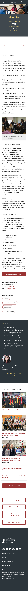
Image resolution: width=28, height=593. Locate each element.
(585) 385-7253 (11, 289)
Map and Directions (8, 553)
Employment (6, 565)
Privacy (3, 578)
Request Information (14, 514)
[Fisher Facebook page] (3, 549)
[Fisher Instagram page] (7, 549)
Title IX (13, 578)
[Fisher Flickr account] (20, 549)
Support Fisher (14, 522)
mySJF (4, 569)
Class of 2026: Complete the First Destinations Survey (12, 469)
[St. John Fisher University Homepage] (9, 538)
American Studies (9, 311)
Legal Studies (7, 307)
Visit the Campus (14, 507)
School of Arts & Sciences (14, 274)
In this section (14, 46)
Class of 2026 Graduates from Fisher (13, 410)
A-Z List (4, 557)
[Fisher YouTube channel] (10, 549)
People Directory (7, 561)
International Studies (10, 303)
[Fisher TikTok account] (17, 549)
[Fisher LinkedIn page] (13, 549)
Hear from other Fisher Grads (14, 374)
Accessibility (8, 578)
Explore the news (14, 485)
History (6, 299)
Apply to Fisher (14, 500)
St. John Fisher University (8, 2)
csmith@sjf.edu (11, 287)
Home (3, 51)
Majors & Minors (10, 51)
